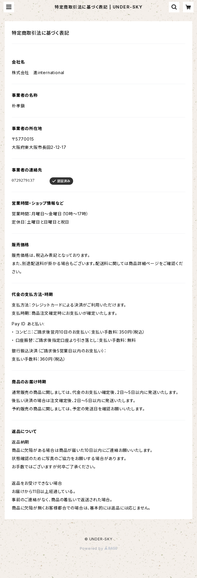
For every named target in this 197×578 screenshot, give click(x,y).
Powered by (98, 548)
